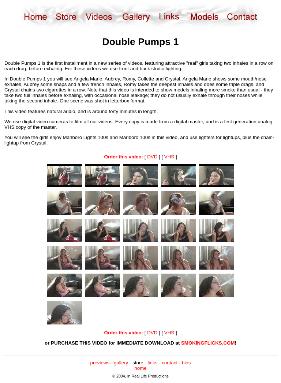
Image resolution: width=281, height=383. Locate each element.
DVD (152, 156)
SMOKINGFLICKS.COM (208, 343)
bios (186, 362)
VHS (169, 156)
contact (169, 362)
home (140, 368)
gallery (121, 362)
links (153, 362)
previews (100, 362)
